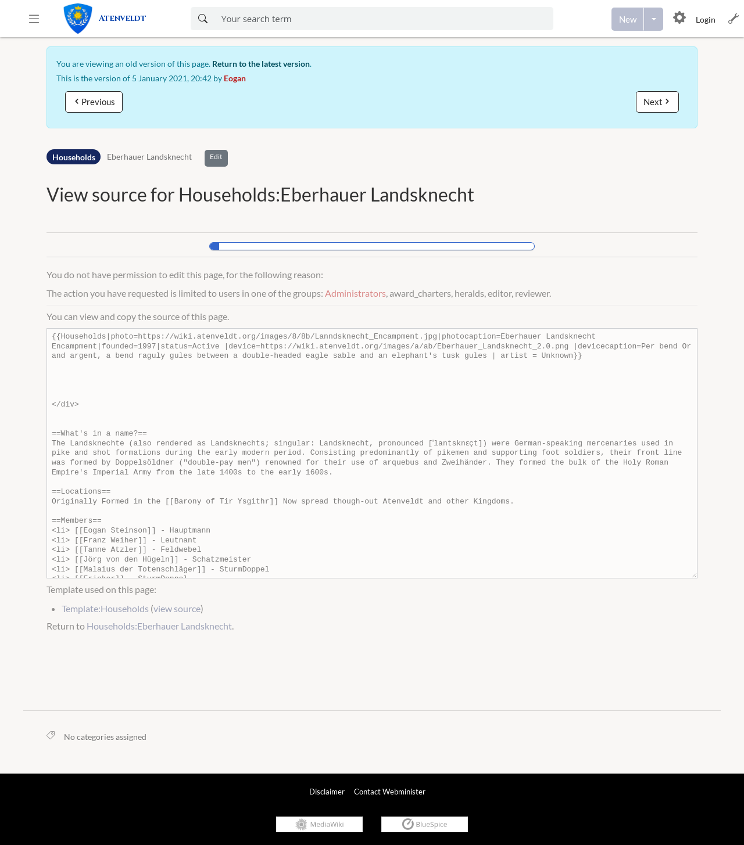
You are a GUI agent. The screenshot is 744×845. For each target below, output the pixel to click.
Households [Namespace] (73, 157)
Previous (98, 101)
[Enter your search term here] (383, 18)
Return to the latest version (261, 64)
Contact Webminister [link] (389, 791)
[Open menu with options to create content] (653, 19)
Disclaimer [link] (327, 791)
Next (653, 101)
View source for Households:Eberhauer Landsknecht (260, 194)
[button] (34, 18)
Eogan (235, 78)
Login (706, 19)
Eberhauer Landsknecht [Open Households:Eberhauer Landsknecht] (149, 157)
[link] (118, 18)
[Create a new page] (627, 19)
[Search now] (202, 18)
